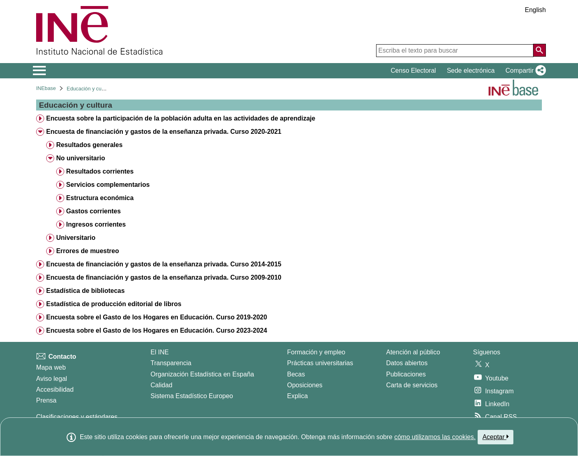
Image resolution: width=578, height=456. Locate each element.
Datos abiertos (406, 363)
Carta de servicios (412, 385)
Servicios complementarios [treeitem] (108, 184)
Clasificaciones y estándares (77, 416)
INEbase (46, 88)
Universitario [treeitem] (76, 237)
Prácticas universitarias (320, 363)
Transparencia (171, 363)
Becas (296, 374)
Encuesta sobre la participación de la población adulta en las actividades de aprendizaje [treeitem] (180, 118)
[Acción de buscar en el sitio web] (539, 50)
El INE (160, 352)
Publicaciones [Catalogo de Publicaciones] (406, 374)
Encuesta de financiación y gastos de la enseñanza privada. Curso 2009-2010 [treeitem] (163, 277)
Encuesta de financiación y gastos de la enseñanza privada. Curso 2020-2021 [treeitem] (163, 131)
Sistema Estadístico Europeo (192, 396)
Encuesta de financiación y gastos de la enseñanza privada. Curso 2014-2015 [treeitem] (163, 264)
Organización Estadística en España (202, 374)
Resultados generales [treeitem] (89, 144)
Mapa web (51, 367)
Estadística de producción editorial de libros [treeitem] (113, 304)
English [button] (535, 9)
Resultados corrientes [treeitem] (100, 171)
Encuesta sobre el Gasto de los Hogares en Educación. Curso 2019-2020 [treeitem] (156, 317)
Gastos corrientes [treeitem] (93, 211)
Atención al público (413, 352)
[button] (524, 70)
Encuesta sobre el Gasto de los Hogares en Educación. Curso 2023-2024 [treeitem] (156, 330)
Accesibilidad (54, 389)
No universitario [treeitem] (80, 158)
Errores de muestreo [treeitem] (87, 250)
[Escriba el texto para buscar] (454, 50)
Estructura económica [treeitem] (100, 197)
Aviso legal (51, 378)
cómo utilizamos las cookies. (435, 437)
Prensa (46, 400)
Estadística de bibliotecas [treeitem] (85, 290)
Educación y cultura (89, 89)
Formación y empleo (316, 352)
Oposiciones (304, 385)
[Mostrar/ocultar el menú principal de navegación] (39, 70)
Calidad (161, 385)
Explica (297, 396)
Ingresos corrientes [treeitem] (96, 224)
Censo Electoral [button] (413, 70)
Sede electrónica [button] (471, 70)
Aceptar (495, 436)
